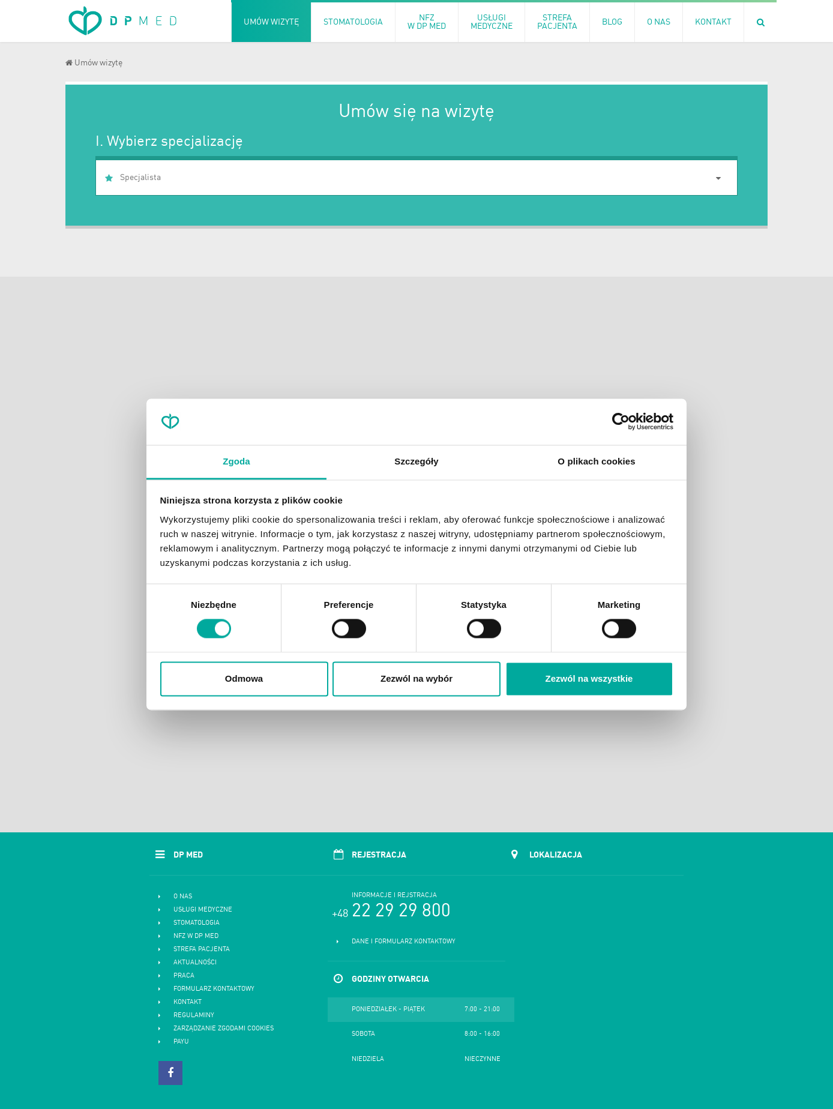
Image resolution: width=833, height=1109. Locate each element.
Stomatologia (196, 923)
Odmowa (244, 678)
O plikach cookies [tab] (596, 461)
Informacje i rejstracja (394, 895)
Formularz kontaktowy (213, 989)
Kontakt (187, 1002)
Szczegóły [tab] (416, 461)
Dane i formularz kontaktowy (404, 942)
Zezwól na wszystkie (589, 678)
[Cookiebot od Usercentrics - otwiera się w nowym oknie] (620, 422)
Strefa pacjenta (201, 949)
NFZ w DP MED (195, 936)
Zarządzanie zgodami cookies (223, 1029)
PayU (181, 1042)
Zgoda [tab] (236, 461)
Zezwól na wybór (416, 678)
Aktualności (195, 963)
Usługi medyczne (202, 910)
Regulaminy (193, 1015)
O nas (182, 897)
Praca (183, 976)
